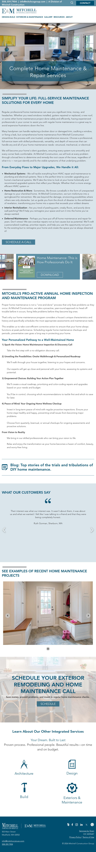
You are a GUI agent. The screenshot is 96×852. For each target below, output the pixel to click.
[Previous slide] (7, 615)
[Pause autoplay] (48, 649)
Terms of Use (88, 837)
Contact (85, 3)
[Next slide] (88, 615)
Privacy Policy (75, 837)
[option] (48, 517)
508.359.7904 (10, 1)
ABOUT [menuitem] (69, 17)
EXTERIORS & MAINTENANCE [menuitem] (29, 17)
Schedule (48, 704)
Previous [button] (4, 530)
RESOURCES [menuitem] (59, 17)
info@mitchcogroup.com (33, 1)
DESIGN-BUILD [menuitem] (8, 17)
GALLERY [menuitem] (48, 17)
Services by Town (86, 831)
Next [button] (92, 530)
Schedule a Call (18, 242)
